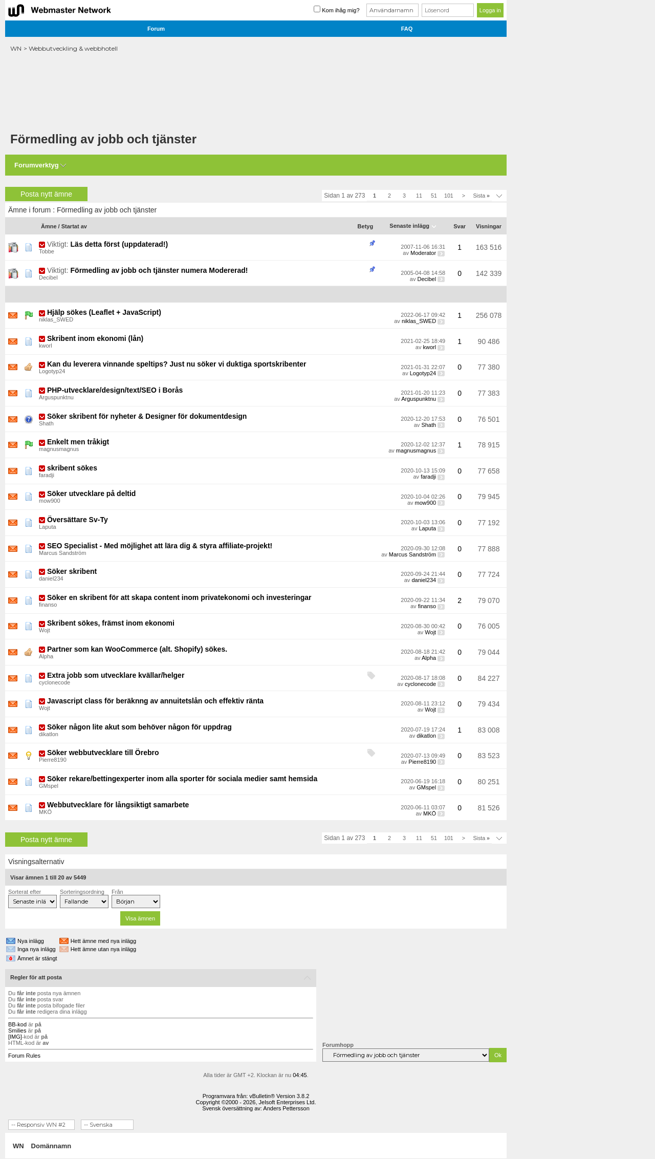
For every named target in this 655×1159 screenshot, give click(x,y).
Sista (481, 195)
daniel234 (51, 578)
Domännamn (51, 1146)
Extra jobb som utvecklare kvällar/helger (115, 675)
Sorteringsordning (82, 892)
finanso (48, 605)
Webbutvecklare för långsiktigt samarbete (118, 805)
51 (434, 195)
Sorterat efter (24, 892)
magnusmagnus (59, 449)
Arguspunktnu (56, 397)
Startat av (74, 226)
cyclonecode (54, 682)
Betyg (366, 226)
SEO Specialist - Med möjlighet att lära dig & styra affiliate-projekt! (159, 546)
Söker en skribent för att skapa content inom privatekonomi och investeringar (179, 597)
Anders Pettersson (286, 1108)
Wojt (44, 630)
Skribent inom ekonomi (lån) (95, 338)
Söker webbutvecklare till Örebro (103, 752)
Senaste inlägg (409, 226)
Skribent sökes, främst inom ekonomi (110, 623)
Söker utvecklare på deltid (91, 493)
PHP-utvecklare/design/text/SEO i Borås (115, 390)
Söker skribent (72, 571)
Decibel (48, 277)
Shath (46, 423)
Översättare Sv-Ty (77, 520)
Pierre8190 (53, 760)
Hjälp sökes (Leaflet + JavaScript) (104, 312)
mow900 (49, 501)
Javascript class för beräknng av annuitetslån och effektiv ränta (155, 701)
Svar (459, 226)
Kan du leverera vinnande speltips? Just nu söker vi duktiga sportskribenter (176, 364)
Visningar (488, 226)
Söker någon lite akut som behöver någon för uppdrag (139, 727)
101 (448, 195)
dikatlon (48, 734)
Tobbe (46, 251)
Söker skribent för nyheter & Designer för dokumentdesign (147, 416)
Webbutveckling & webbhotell (73, 48)
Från (117, 892)
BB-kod (17, 1024)
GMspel (48, 786)
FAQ (407, 29)
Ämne (49, 226)
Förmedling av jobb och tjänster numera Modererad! (159, 270)
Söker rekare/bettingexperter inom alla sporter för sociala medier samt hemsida (182, 779)
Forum (156, 29)
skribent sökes (72, 468)
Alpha (46, 656)
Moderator (423, 253)
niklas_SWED (56, 319)
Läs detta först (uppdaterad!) (119, 244)
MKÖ (45, 812)
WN (15, 48)
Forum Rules (24, 1056)
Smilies (17, 1030)
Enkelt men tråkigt (78, 442)
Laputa (47, 527)
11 (419, 195)
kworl (45, 345)
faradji (46, 475)
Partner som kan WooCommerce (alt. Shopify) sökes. (137, 649)
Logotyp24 (52, 371)
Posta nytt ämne (46, 194)
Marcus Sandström (62, 553)
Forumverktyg (36, 165)
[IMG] (15, 1037)
